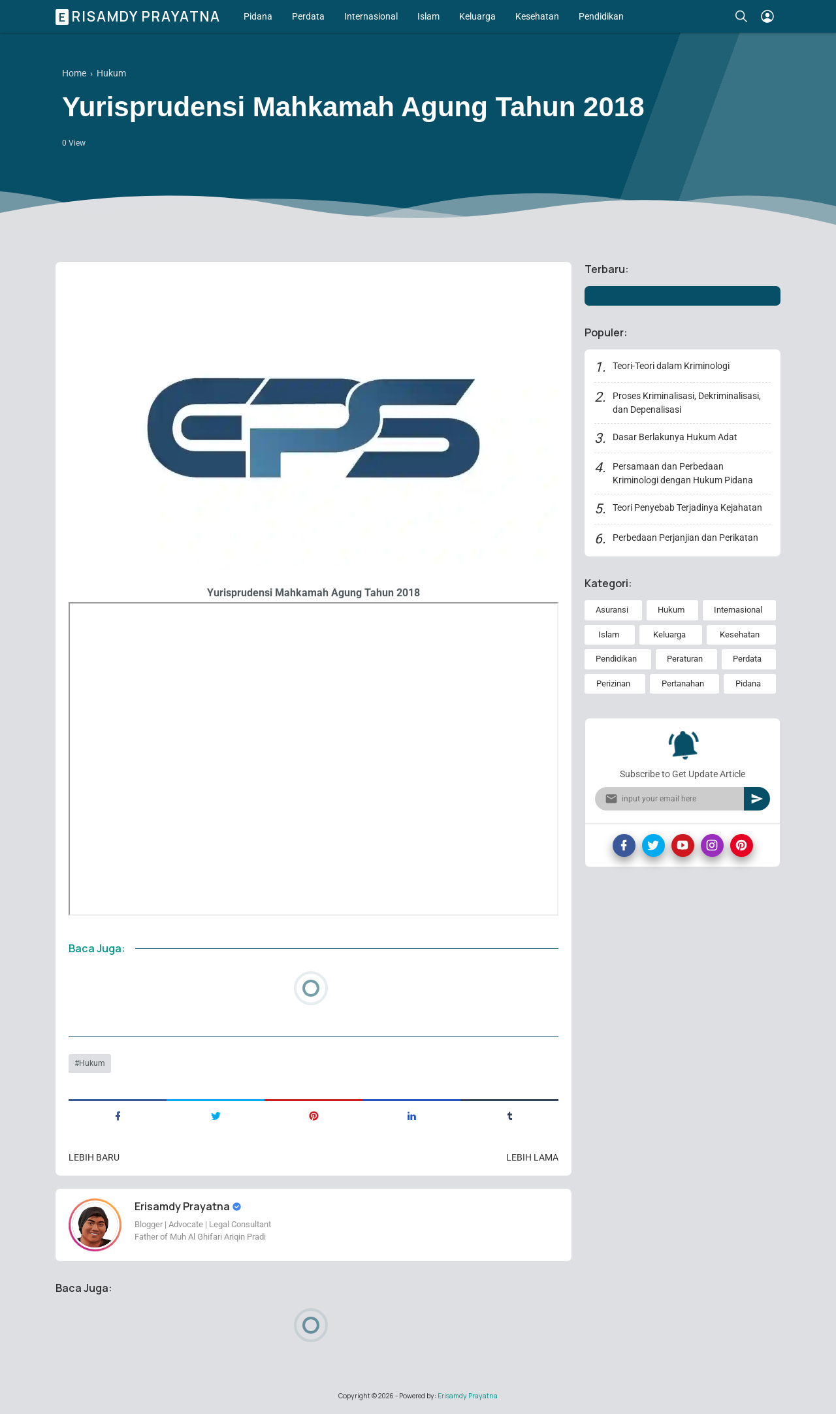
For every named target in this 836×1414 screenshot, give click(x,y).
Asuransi (612, 610)
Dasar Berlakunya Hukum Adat (675, 437)
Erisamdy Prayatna (140, 16)
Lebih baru (94, 1157)
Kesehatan (537, 16)
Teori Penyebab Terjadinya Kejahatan (687, 507)
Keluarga (477, 16)
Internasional (371, 16)
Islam (428, 16)
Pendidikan (601, 16)
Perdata (308, 16)
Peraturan (685, 659)
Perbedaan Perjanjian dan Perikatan (685, 537)
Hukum (92, 1063)
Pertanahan (683, 683)
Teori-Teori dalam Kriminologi (671, 366)
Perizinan (613, 683)
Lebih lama (532, 1157)
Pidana (258, 16)
